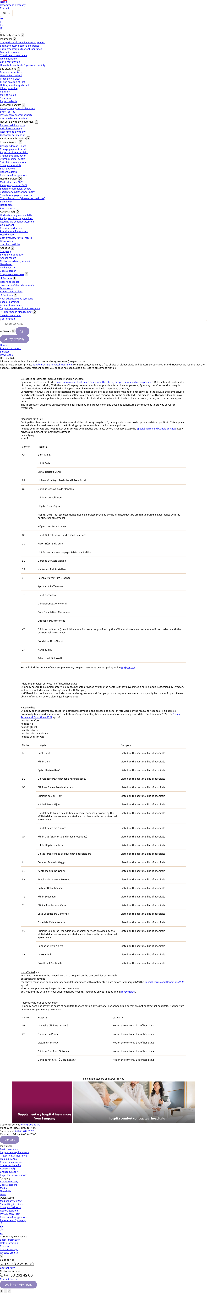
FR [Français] (1, 21)
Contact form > (8, 1279)
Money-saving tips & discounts (17, 108)
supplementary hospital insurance (52, 364)
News (3, 1194)
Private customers (10, 348)
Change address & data (13, 145)
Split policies (7, 168)
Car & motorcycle (10, 61)
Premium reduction (11, 228)
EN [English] (1, 25)
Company (5, 251)
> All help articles (10, 244)
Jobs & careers (8, 1184)
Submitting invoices (11, 1204)
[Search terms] (103, 323)
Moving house (8, 94)
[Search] (22, 331)
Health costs (7, 234)
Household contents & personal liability (22, 65)
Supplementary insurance (14, 1152)
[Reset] (13, 331)
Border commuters (11, 72)
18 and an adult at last (12, 81)
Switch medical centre (12, 158)
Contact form (7, 1267)
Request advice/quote (12, 125)
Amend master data (11, 291)
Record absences (9, 281)
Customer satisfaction (12, 134)
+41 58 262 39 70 (24, 1131)
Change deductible (10, 165)
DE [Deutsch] (1, 18)
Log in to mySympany (18, 1284)
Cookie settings (9, 1249)
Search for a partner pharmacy (17, 191)
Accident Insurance (11, 305)
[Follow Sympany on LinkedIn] (1, 1233)
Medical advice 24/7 (11, 182)
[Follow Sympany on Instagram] (1, 1230)
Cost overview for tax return (16, 237)
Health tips (6, 204)
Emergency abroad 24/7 (13, 185)
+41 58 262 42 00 (30, 1124)
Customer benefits (10, 1165)
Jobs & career (8, 270)
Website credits (9, 1252)
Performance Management (18, 311)
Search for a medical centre (15, 188)
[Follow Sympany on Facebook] (1, 1223)
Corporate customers (12, 274)
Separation (6, 98)
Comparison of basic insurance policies (22, 42)
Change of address (10, 1207)
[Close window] (9, 1291)
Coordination (7, 318)
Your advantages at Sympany (16, 298)
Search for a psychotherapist (16, 195)
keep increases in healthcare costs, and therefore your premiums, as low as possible (105, 382)
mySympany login (10, 1213)
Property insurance (11, 1162)
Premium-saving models (14, 231)
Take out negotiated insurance (17, 285)
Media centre (7, 267)
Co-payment (7, 224)
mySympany (16, 339)
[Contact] (1, 1256)
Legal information (10, 1239)
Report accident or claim (14, 152)
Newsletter (6, 264)
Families (5, 91)
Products (8, 295)
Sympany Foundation (12, 254)
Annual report (8, 257)
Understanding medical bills (16, 215)
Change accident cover (13, 155)
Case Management (10, 315)
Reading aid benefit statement (17, 221)
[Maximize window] (1, 1291)
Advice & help (8, 1168)
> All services (8, 208)
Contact (4, 8)
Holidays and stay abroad (14, 85)
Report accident (9, 1210)
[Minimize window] (5, 1291)
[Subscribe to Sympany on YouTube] (1, 1226)
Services (7, 278)
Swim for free (7, 111)
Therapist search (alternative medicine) (22, 198)
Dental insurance (9, 52)
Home (3, 1)
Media (3, 1188)
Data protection (9, 1242)
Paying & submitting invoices (16, 218)
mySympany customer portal (16, 114)
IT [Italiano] (1, 28)
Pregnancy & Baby (10, 78)
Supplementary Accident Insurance (20, 308)
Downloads (6, 241)
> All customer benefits (13, 118)
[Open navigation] (0, 32)
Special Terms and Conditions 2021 (157, 428)
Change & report (9, 1171)
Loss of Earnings (9, 301)
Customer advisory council (15, 261)
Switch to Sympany (11, 128)
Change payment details (13, 149)
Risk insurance (8, 58)
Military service (8, 88)
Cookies (4, 1246)
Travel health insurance (13, 55)
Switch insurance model (13, 162)
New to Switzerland (11, 75)
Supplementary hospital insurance (19, 45)
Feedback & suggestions (13, 175)
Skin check (6, 201)
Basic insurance (9, 1149)
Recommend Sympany (13, 4)
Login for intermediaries (13, 1175)
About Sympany (9, 1181)
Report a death (8, 101)
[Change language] (6, 13)
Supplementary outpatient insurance (21, 48)
